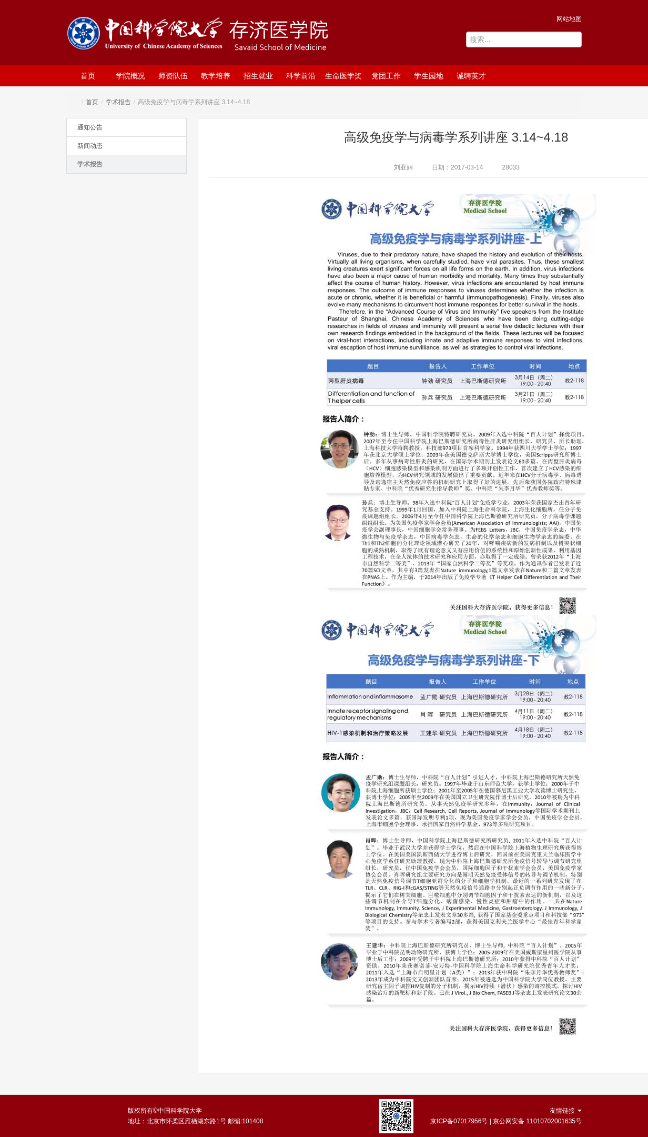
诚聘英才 (471, 76)
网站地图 (569, 19)
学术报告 (118, 102)
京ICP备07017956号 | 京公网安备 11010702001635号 (506, 1121)
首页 (87, 76)
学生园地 (428, 76)
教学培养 (215, 76)
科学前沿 (301, 76)
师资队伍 (173, 76)
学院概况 (130, 76)
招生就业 (258, 76)
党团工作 (386, 76)
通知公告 (90, 127)
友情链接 (566, 1110)
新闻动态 (90, 145)
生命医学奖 (343, 76)
